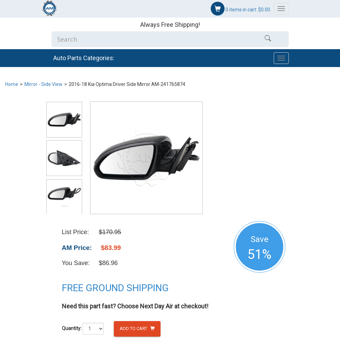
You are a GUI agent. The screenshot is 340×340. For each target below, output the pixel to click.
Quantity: (71, 328)
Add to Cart (137, 328)
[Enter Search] (149, 39)
